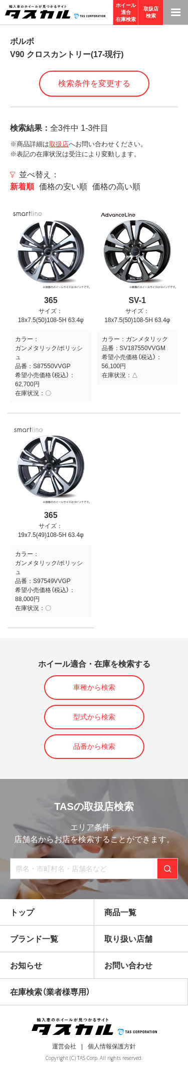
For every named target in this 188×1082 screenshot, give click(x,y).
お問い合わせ (128, 965)
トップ (22, 912)
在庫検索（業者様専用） (50, 992)
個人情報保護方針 (112, 1046)
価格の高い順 (116, 186)
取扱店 (59, 144)
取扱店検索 (150, 12)
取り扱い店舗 (128, 939)
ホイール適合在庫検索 (126, 12)
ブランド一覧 (34, 939)
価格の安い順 (63, 186)
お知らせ (26, 965)
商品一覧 (120, 912)
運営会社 (64, 1046)
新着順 (22, 186)
